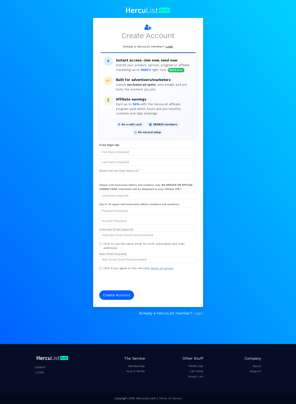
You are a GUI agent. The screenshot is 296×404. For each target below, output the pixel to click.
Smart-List (195, 376)
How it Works (135, 371)
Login (169, 46)
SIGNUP (40, 367)
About (257, 366)
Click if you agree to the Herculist (136, 268)
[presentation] (125, 279)
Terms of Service (170, 398)
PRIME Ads (195, 366)
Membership (136, 366)
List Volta (196, 371)
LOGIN (39, 372)
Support (255, 371)
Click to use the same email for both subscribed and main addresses (142, 245)
